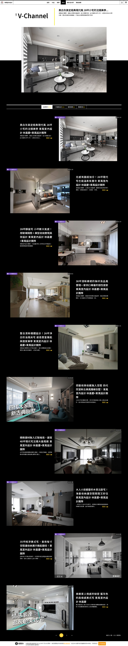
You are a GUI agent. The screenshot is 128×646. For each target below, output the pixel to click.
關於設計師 (70, 2)
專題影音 (81, 107)
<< (56, 635)
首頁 (48, 2)
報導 (58, 2)
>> (72, 635)
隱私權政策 (66, 643)
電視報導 (71, 107)
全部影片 (47, 107)
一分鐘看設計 (59, 107)
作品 (53, 2)
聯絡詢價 (78, 2)
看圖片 (49, 246)
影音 (63, 2)
